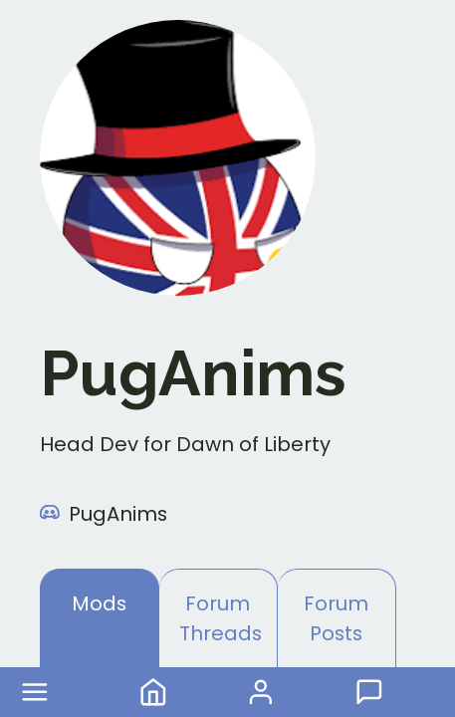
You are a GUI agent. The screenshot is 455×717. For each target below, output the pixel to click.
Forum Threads (220, 618)
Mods (99, 603)
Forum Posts (336, 618)
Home (153, 692)
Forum (369, 692)
